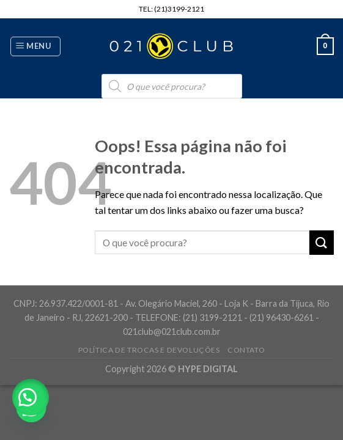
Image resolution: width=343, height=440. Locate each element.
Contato (246, 349)
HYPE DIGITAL (208, 369)
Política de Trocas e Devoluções (149, 349)
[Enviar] (321, 242)
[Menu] (35, 46)
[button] (30, 397)
